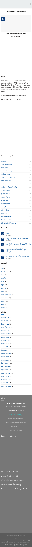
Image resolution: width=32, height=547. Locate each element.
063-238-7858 (19, 139)
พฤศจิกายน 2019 (6, 353)
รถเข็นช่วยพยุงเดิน (6, 164)
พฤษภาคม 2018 (6, 386)
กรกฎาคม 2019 (5, 366)
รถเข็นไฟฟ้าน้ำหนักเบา (7, 184)
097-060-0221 (13, 131)
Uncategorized (5, 272)
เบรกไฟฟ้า (4, 213)
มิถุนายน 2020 (5, 340)
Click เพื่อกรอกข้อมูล (15, 143)
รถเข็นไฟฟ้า (4, 298)
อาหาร (3, 304)
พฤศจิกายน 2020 (6, 334)
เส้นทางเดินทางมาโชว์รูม (16, 414)
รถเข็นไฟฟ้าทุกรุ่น (6, 181)
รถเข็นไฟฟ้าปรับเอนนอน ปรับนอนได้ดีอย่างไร (18, 244)
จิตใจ (2, 275)
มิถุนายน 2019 (5, 370)
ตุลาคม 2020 (5, 337)
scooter (3, 161)
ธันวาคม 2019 (5, 350)
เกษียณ (3, 307)
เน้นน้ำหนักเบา (5, 210)
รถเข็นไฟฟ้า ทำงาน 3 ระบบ (9, 177)
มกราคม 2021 (5, 330)
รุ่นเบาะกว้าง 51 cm (6, 194)
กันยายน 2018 (5, 383)
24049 (8, 233)
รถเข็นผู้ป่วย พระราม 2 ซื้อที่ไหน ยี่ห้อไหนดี (17, 256)
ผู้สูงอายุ (3, 288)
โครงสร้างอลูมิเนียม (6, 216)
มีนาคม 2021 (5, 324)
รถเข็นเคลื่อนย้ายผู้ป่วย (7, 171)
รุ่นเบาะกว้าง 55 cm (6, 197)
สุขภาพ (3, 301)
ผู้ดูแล (2, 285)
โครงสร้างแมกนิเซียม (7, 220)
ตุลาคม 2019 (5, 357)
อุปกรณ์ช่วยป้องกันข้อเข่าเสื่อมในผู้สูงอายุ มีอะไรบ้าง (17, 250)
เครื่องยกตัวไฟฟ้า (6, 203)
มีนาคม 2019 (5, 376)
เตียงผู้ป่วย (4, 207)
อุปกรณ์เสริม (4, 200)
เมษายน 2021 (5, 321)
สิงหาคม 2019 (5, 363)
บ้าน (2, 281)
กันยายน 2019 (5, 360)
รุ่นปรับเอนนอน (5, 190)
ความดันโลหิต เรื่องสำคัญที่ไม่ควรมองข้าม (16, 33)
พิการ (2, 291)
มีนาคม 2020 (5, 344)
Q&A (2, 268)
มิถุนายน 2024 (5, 317)
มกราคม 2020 (5, 347)
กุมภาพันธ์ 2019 (5, 379)
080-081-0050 (13, 135)
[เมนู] (2, 4)
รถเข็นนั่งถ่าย (5, 167)
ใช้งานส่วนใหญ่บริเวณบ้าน (8, 223)
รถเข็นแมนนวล (5, 174)
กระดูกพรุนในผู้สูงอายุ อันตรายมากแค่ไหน (17, 238)
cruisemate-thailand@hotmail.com (18, 148)
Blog (16, 538)
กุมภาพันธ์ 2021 (5, 327)
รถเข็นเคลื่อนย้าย (6, 294)
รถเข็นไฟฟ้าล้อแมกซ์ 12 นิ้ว (9, 187)
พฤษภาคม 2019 (6, 373)
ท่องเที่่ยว (3, 278)
